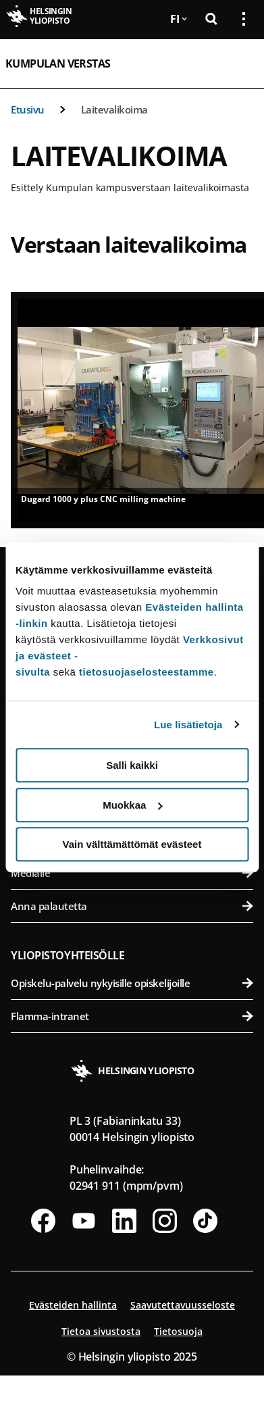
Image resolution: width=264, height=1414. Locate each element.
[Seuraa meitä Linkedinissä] (124, 1221)
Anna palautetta (132, 906)
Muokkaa (132, 805)
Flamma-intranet (132, 1016)
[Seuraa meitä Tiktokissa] (205, 1221)
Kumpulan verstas (57, 63)
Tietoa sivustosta (100, 1331)
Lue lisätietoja (188, 724)
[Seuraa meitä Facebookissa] (43, 1221)
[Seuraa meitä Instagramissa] (165, 1221)
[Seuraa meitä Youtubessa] (84, 1221)
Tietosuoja (178, 1331)
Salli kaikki (132, 765)
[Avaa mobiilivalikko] (238, 63)
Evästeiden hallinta (73, 1304)
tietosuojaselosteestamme (146, 672)
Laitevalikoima (114, 109)
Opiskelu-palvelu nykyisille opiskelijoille (132, 983)
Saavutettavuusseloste (182, 1304)
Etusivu (28, 109)
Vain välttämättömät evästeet (132, 844)
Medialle (132, 873)
